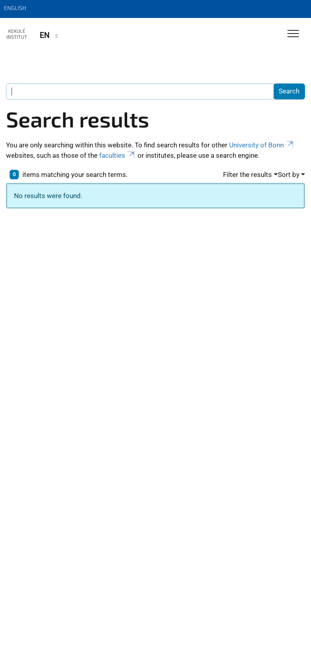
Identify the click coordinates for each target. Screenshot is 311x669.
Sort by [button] (288, 175)
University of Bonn (262, 145)
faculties (117, 155)
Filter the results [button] (247, 175)
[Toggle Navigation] (293, 34)
